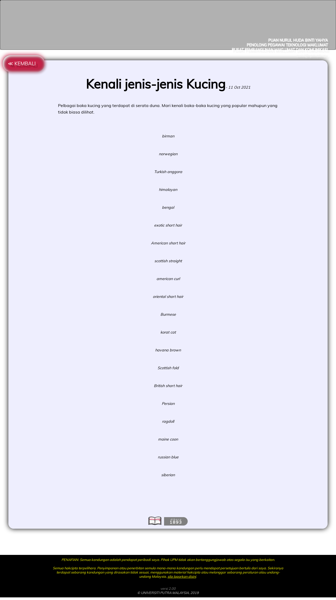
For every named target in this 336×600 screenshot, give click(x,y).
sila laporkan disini (181, 576)
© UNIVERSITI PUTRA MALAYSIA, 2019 (168, 593)
